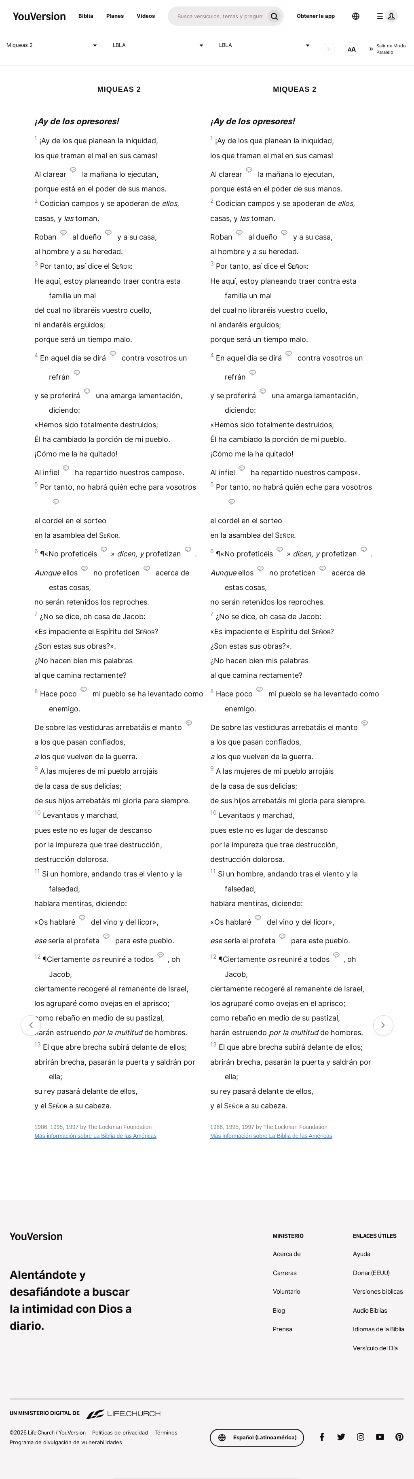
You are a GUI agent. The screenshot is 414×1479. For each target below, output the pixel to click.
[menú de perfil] (385, 16)
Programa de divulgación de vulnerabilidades (66, 1442)
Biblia (85, 16)
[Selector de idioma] (356, 16)
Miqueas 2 (53, 45)
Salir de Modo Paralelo (387, 49)
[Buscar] (216, 16)
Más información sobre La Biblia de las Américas (95, 1136)
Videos (146, 16)
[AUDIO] (328, 48)
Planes (115, 16)
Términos (165, 1432)
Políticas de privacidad (120, 1432)
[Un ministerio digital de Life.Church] (207, 1409)
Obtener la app (316, 16)
